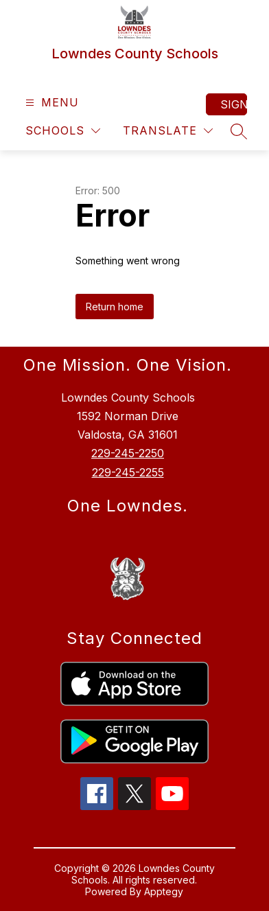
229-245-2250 (127, 453)
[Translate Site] (167, 130)
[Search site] (239, 131)
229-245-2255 (128, 472)
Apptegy (163, 891)
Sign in (233, 104)
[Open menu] (50, 102)
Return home (114, 306)
